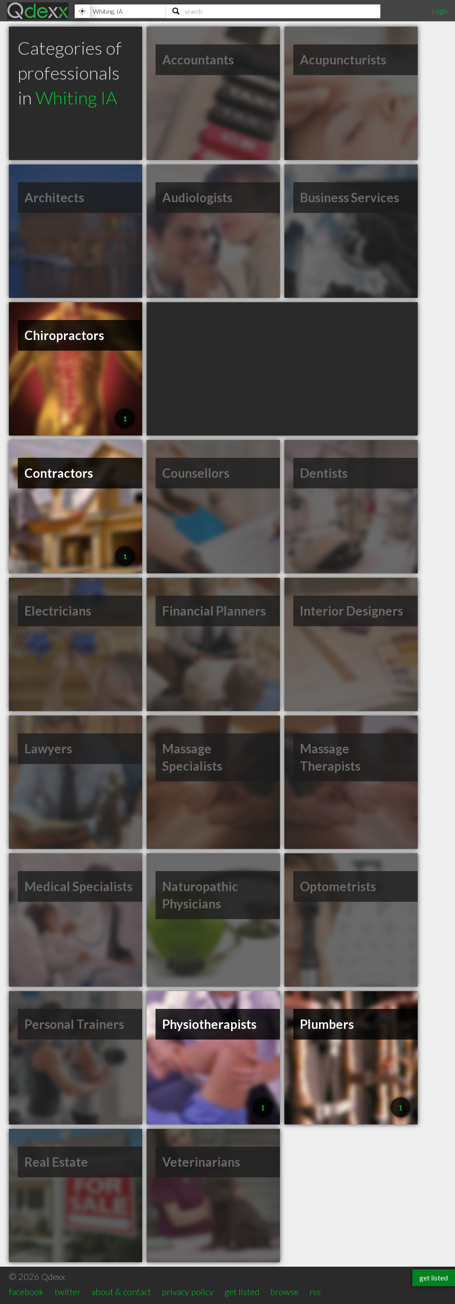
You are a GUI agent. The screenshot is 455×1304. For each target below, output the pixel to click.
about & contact (121, 1291)
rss (315, 1291)
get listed (241, 1291)
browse (284, 1291)
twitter (68, 1291)
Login (440, 11)
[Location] (120, 11)
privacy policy (188, 1291)
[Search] (273, 11)
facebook (26, 1291)
